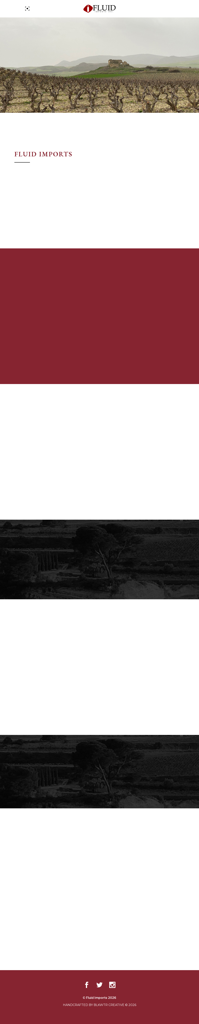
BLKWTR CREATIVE (109, 1005)
